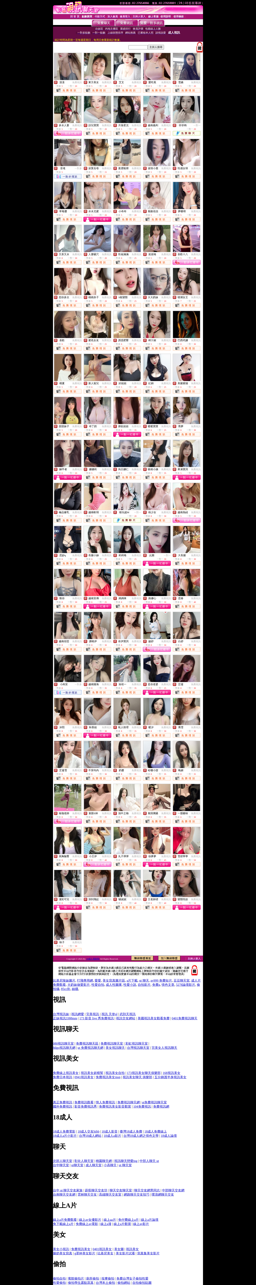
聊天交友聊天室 (121, 1190)
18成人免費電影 (64, 1131)
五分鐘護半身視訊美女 (170, 1077)
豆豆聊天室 (182, 980)
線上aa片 (110, 1219)
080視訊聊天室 (63, 1043)
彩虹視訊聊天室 (136, 1043)
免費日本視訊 (62, 1077)
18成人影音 (110, 1131)
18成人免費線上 (155, 1131)
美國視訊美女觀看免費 (154, 1018)
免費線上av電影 (87, 1224)
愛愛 (98, 980)
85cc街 (65, 989)
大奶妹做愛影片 (78, 984)
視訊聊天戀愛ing (125, 1161)
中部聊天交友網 (173, 1190)
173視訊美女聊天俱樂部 (144, 1073)
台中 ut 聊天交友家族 (68, 1190)
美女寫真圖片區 (114, 980)
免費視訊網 (161, 1106)
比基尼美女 (105, 1253)
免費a (156, 984)
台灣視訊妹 (61, 1014)
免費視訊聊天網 (128, 1102)
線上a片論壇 (149, 1219)
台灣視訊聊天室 (138, 1047)
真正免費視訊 (62, 1102)
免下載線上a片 (63, 1224)
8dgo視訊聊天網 (64, 1047)
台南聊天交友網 (64, 1194)
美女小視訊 (61, 1249)
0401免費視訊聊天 (184, 1018)
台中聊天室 (61, 1165)
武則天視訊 (128, 1014)
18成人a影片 (112, 1135)
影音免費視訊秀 (85, 1106)
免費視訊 (77, 82)
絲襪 (75, 989)
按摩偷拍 (107, 1278)
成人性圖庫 (114, 984)
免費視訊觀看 (84, 1102)
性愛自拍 (97, 984)
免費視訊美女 (80, 1249)
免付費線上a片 (128, 1219)
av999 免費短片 (161, 980)
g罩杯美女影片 (84, 1253)
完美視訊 (92, 1014)
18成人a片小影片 (65, 1135)
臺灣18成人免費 (131, 1131)
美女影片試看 (125, 1253)
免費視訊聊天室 (112, 1043)
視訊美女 (132, 1249)
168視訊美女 (171, 1073)
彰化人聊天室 (84, 1161)
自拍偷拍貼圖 (142, 1282)
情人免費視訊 (105, 1102)
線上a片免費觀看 (65, 1219)
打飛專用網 (85, 980)
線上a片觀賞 (122, 1224)
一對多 (78, 168)
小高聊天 (110, 1165)
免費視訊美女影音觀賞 (115, 1106)
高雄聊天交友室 (110, 1194)
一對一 (197, 125)
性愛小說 (129, 984)
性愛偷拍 (59, 1282)
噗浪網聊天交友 (163, 1194)
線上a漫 (105, 1224)
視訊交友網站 (125, 1018)
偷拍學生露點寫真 (81, 1282)
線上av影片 (141, 1224)
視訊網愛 (77, 1014)
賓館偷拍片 (76, 1278)
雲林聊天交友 (87, 1194)
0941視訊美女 (84, 1077)
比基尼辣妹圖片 (64, 980)
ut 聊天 (144, 980)
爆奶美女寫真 (62, 1253)
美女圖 (119, 1249)
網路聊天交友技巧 (136, 1194)
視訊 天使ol (109, 1014)
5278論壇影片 (185, 984)
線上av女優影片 (90, 1219)
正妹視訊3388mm (65, 1018)
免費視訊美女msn (108, 1077)
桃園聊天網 (104, 1161)
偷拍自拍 (59, 1278)
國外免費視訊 (62, 1106)
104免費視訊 (142, 1106)
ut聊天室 (77, 1165)
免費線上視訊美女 (66, 1073)
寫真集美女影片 (148, 1253)
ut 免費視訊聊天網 (90, 1047)
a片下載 (132, 980)
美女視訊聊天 (115, 1047)
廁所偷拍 (92, 1278)
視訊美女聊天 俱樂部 (137, 1077)
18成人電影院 (93, 959)
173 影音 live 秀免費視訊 (96, 1018)
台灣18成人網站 (90, 1135)
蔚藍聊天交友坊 (96, 1190)
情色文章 (168, 984)
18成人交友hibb (88, 1131)
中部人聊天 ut (149, 1161)
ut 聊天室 (125, 1165)
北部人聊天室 (62, 1161)
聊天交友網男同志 (147, 1190)
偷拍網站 (123, 1282)
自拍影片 (144, 984)
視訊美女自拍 (115, 1073)
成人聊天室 (94, 1165)
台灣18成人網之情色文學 (141, 1135)
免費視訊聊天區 (87, 1043)
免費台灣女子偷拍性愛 (132, 1278)
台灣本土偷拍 (105, 1282)
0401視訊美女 (102, 1249)
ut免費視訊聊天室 (154, 1102)
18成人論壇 (169, 1135)
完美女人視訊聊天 (164, 1047)
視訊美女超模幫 (92, 1073)
